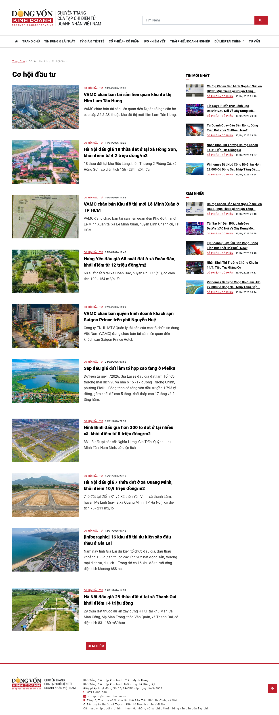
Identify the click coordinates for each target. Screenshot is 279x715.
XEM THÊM (96, 646)
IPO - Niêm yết (155, 41)
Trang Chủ (18, 61)
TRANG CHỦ (31, 41)
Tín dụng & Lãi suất (59, 41)
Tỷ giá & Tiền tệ (92, 41)
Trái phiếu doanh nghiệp (190, 41)
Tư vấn (254, 41)
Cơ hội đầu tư (93, 88)
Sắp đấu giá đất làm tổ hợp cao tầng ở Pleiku (129, 368)
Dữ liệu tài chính (229, 41)
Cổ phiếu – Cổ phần (124, 41)
